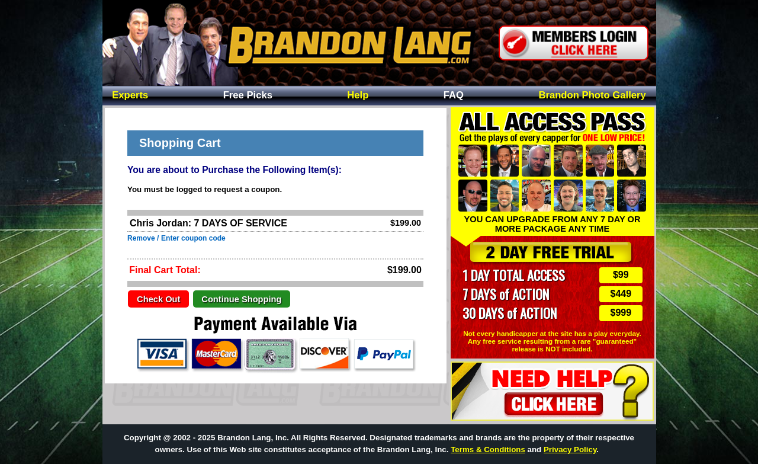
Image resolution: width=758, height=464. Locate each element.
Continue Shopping (241, 299)
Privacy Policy (570, 449)
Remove (141, 238)
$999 (621, 313)
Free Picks (247, 96)
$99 (621, 275)
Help (357, 96)
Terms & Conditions (488, 449)
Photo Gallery (591, 96)
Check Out (158, 299)
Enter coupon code (193, 238)
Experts (130, 96)
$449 (621, 294)
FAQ (454, 96)
